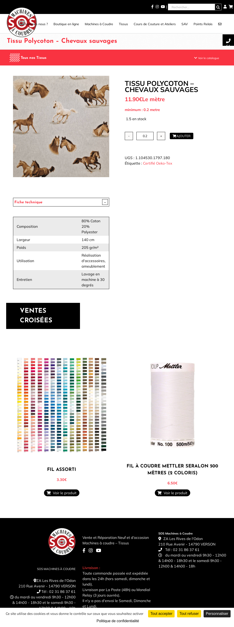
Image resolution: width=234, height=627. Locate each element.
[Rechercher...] (191, 7)
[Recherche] (218, 7)
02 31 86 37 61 (62, 591)
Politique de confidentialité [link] (118, 621)
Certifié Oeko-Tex (157, 163)
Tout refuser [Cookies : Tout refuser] (189, 614)
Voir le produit (62, 493)
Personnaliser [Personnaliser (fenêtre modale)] (217, 614)
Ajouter (182, 136)
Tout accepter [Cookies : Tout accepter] (161, 614)
